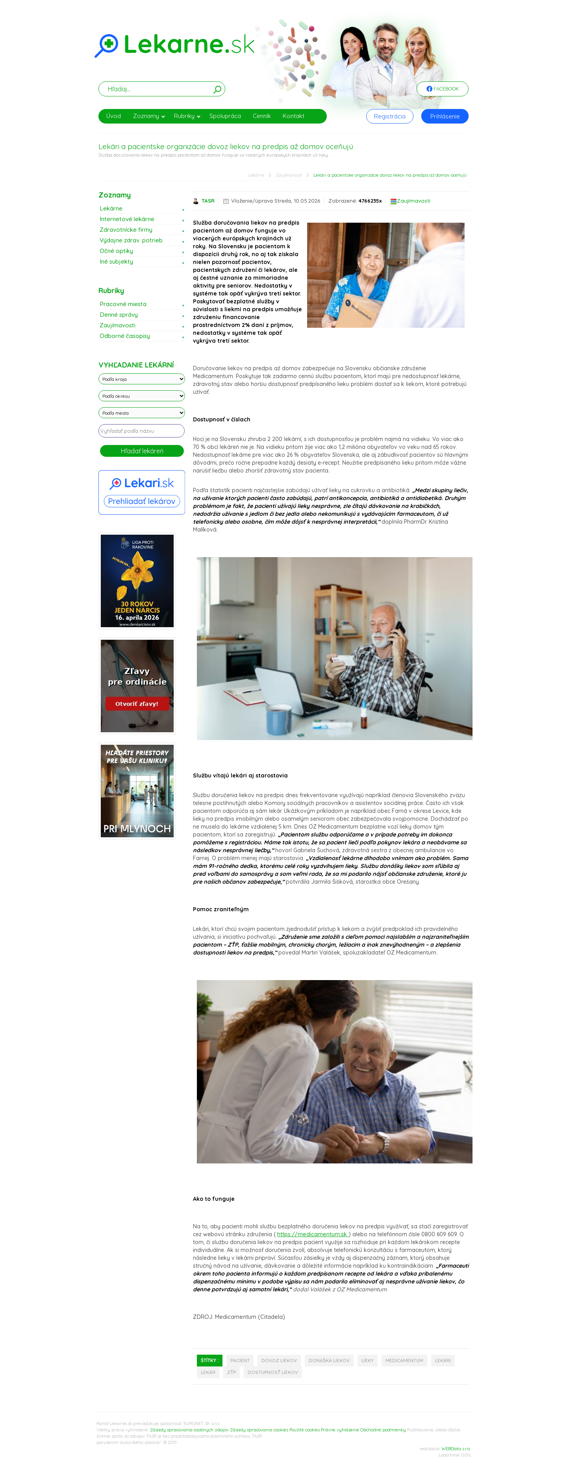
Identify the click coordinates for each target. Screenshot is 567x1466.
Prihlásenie (445, 116)
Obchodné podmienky (383, 1430)
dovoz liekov (279, 1360)
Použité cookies (304, 1430)
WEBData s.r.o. (456, 1448)
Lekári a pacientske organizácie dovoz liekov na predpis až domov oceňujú (390, 175)
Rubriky (187, 116)
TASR (208, 201)
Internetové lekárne (127, 219)
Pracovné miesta (123, 304)
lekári (443, 1360)
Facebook (442, 89)
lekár (208, 1372)
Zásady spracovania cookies (259, 1430)
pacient (240, 1360)
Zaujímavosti (289, 175)
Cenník (262, 116)
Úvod (113, 116)
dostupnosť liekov (273, 1372)
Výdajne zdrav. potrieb (131, 240)
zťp (231, 1372)
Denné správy (119, 314)
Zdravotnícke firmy (126, 229)
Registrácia (390, 116)
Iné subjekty (116, 261)
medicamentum (404, 1360)
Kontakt (293, 116)
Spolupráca (225, 116)
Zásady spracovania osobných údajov (189, 1430)
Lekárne (256, 175)
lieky (367, 1360)
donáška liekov (329, 1360)
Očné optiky (116, 251)
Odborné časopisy (125, 336)
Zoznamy (149, 116)
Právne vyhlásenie (340, 1430)
